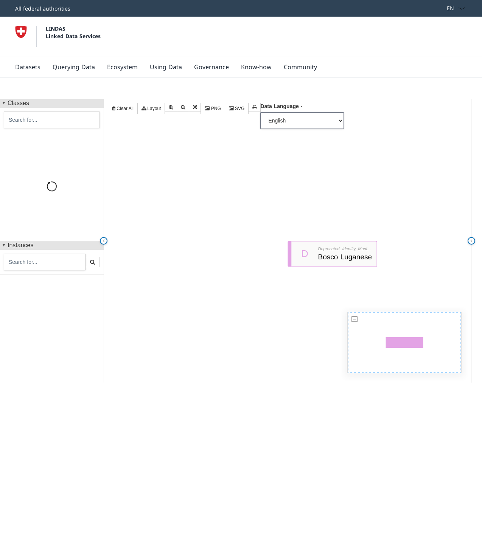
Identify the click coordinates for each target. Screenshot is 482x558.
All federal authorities (42, 8)
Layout (151, 108)
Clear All (123, 108)
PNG (213, 108)
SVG (237, 108)
